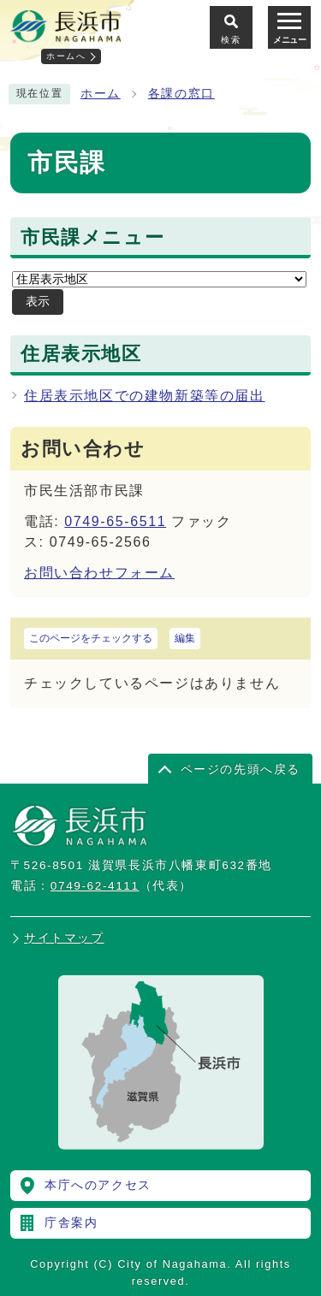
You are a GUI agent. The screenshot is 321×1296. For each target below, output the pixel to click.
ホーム (100, 93)
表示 (38, 301)
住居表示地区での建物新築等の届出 (144, 395)
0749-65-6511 (115, 521)
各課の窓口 (181, 93)
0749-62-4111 (95, 885)
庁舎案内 (71, 1222)
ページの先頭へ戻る (240, 769)
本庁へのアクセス (98, 1185)
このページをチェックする (90, 638)
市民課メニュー (92, 238)
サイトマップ (64, 938)
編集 (185, 638)
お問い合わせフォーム (99, 572)
